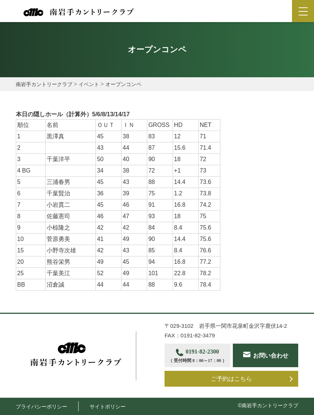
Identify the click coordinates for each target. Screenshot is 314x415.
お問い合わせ (270, 355)
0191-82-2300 (197, 356)
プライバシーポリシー (41, 406)
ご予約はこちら (231, 379)
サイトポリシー (108, 406)
